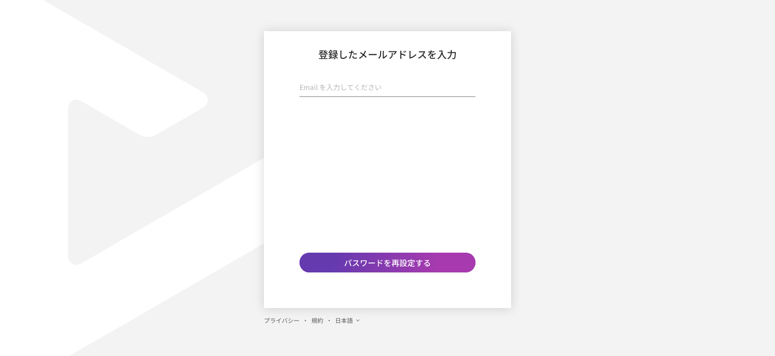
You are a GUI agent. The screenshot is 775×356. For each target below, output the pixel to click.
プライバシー (282, 320)
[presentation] (387, 124)
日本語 (348, 320)
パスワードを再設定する (387, 262)
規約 (317, 320)
